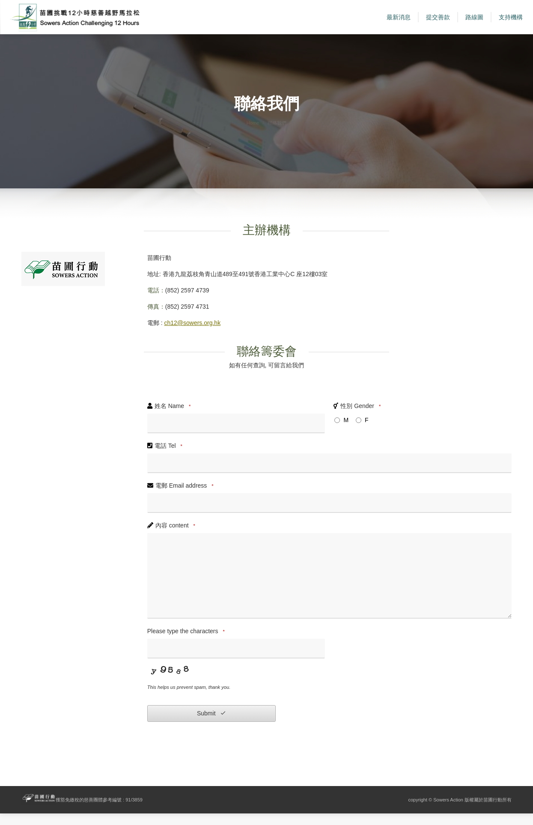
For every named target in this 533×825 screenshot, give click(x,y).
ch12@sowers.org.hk (192, 334)
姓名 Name (174, 418)
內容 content (176, 537)
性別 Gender (361, 418)
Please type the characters (187, 643)
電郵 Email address (185, 497)
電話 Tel (170, 458)
